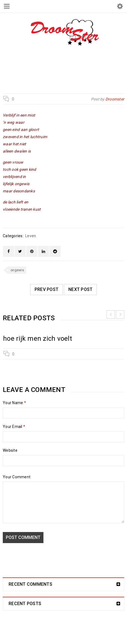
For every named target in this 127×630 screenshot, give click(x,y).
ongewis (17, 270)
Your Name (14, 403)
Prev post (46, 289)
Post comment (23, 537)
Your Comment (16, 477)
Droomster (39, 70)
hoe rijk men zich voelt (37, 338)
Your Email (14, 426)
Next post (80, 289)
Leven (65, 70)
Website (10, 450)
